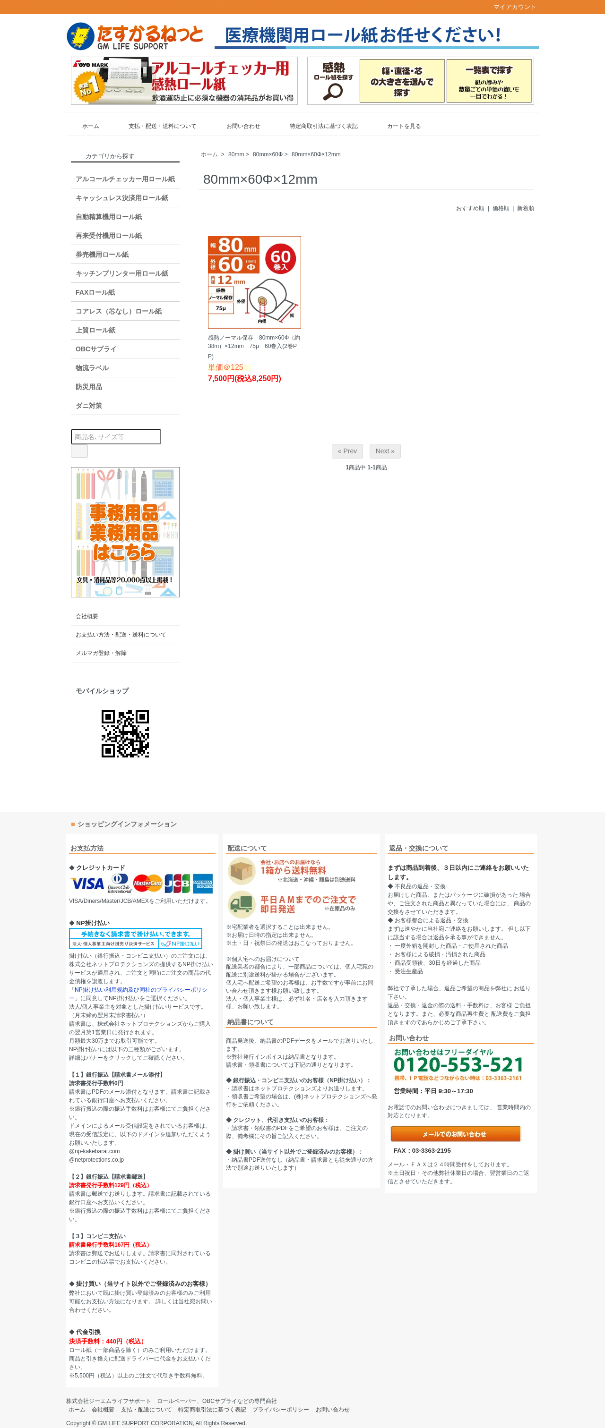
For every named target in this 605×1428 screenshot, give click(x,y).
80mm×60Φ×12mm (316, 154)
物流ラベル (92, 368)
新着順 (525, 208)
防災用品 (89, 387)
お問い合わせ (236, 126)
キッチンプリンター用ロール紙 (122, 273)
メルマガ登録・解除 (101, 653)
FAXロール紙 (95, 292)
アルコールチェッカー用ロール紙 (125, 179)
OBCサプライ (96, 349)
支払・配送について (146, 1409)
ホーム (84, 126)
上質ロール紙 (95, 330)
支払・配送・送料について (156, 126)
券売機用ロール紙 (102, 254)
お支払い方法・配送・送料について (121, 634)
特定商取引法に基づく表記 (317, 126)
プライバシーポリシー (280, 1409)
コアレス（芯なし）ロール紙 (119, 311)
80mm (236, 154)
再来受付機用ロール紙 (109, 235)
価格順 (501, 208)
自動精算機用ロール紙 (109, 217)
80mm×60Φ (268, 154)
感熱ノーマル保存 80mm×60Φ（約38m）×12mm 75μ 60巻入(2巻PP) (254, 347)
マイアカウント (510, 6)
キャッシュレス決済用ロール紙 (122, 198)
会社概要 (87, 616)
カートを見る (397, 126)
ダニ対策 (89, 405)
